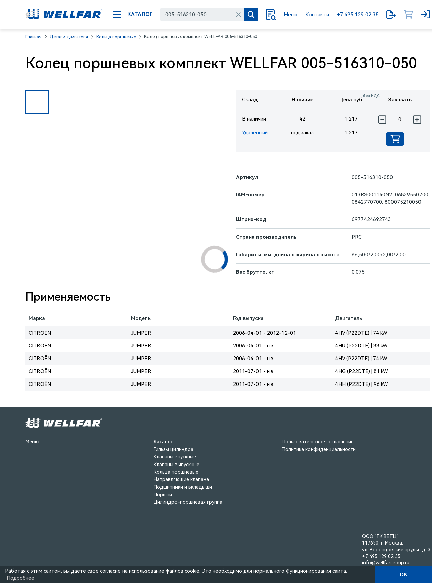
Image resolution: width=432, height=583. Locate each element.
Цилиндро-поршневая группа (188, 502)
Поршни (163, 494)
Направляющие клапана (181, 479)
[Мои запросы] (391, 14)
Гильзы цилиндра (173, 449)
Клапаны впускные (175, 456)
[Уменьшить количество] (382, 119)
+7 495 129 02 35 (358, 14)
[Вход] (425, 14)
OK (403, 575)
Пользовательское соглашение (318, 441)
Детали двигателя (69, 36)
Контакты (317, 14)
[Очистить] (238, 14)
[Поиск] (251, 14)
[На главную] (64, 14)
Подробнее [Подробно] (20, 578)
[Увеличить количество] (417, 119)
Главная (33, 36)
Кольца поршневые (116, 36)
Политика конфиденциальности (319, 449)
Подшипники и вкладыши (183, 487)
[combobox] (202, 14)
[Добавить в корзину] (395, 139)
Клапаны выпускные (176, 464)
